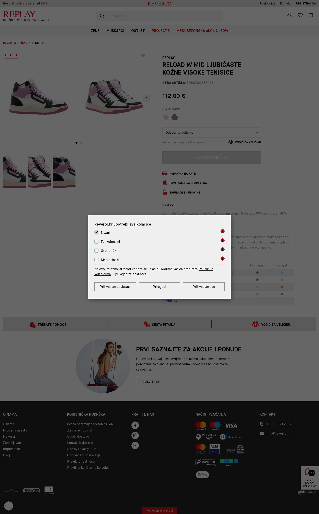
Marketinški (110, 260)
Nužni (105, 232)
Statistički (109, 251)
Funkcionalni (110, 242)
